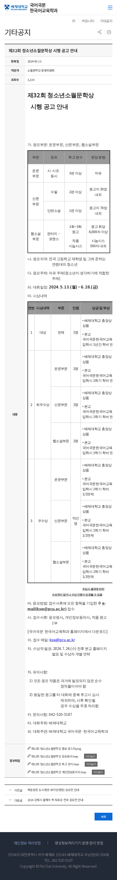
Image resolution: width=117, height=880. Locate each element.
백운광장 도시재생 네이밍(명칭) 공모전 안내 (53, 790)
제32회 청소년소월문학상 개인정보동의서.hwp (58, 772)
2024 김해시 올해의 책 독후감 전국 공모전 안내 (55, 800)
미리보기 (90, 756)
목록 (103, 817)
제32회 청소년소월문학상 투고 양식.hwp (55, 764)
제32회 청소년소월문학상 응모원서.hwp (54, 756)
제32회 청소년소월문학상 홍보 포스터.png (56, 748)
